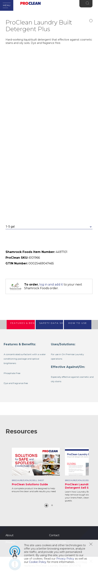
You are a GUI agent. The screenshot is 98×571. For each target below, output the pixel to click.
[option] (35, 470)
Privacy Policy (65, 558)
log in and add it (51, 284)
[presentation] (21, 324)
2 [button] (52, 505)
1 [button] (46, 505)
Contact (54, 535)
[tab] (21, 324)
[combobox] (49, 226)
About (9, 535)
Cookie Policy (37, 562)
